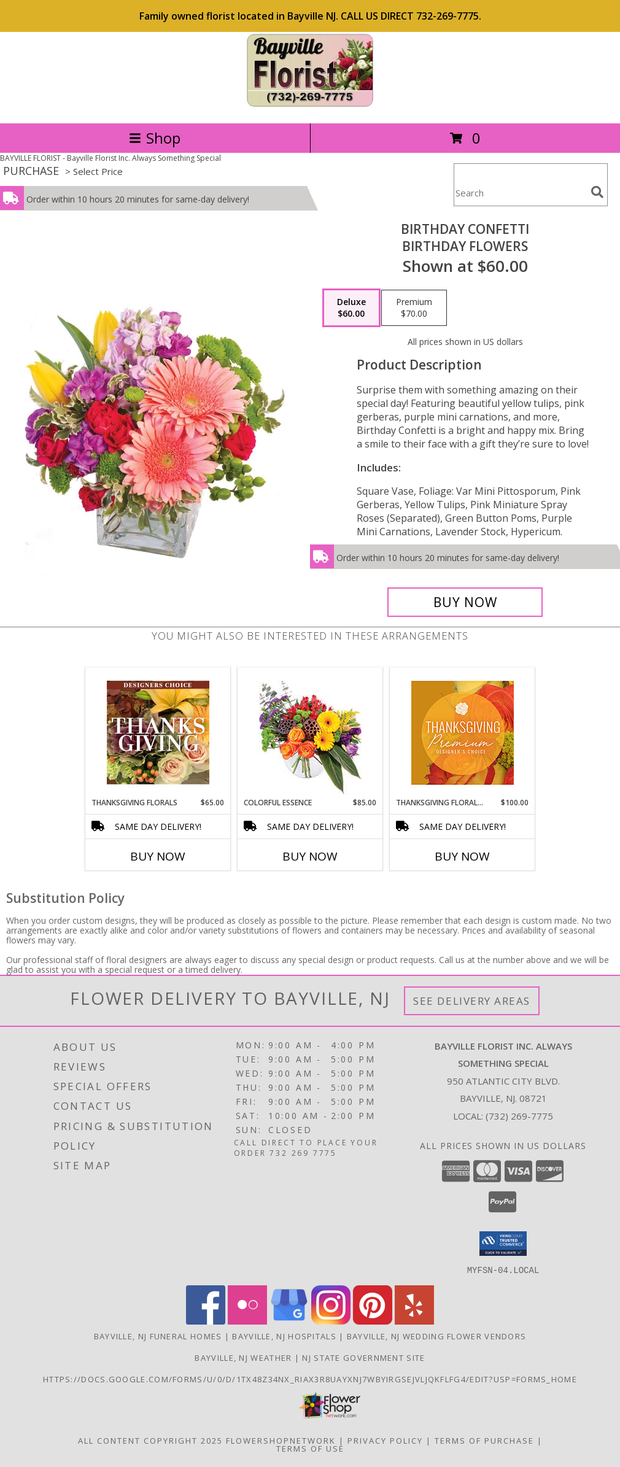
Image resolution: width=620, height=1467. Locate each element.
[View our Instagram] (331, 1320)
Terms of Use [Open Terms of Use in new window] (310, 1447)
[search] (597, 192)
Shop (154, 138)
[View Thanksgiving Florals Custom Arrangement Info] (158, 732)
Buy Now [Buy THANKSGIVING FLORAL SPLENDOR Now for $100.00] (462, 856)
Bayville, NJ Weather (243, 1357)
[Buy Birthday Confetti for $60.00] (465, 602)
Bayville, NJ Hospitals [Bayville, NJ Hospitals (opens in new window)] (284, 1335)
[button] (503, 1243)
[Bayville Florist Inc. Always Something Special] (310, 105)
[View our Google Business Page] (289, 1320)
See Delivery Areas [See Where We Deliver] (471, 1001)
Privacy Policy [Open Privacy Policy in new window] (385, 1440)
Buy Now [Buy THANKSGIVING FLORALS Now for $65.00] (157, 856)
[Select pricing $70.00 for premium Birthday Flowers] (414, 308)
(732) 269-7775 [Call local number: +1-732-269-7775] (519, 1116)
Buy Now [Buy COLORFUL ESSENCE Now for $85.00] (310, 856)
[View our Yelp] (414, 1320)
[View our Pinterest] (372, 1320)
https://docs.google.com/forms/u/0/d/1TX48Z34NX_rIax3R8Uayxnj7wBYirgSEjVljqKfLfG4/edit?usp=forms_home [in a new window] (310, 1378)
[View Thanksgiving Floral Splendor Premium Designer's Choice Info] (462, 732)
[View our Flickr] (247, 1320)
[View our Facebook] (205, 1320)
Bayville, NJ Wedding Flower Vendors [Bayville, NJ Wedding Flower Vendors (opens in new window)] (437, 1335)
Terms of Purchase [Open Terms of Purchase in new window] (484, 1440)
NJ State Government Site (363, 1357)
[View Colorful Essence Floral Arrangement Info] (310, 732)
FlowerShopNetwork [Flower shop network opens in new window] (281, 1440)
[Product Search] (520, 192)
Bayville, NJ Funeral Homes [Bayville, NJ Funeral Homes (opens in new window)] (158, 1335)
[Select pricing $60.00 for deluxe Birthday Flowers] (351, 308)
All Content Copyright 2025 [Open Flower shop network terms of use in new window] (150, 1440)
